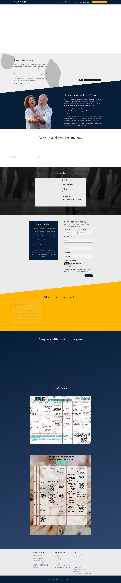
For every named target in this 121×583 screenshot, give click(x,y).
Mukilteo (44, 565)
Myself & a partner (76, 263)
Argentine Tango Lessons (63, 565)
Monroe (40, 565)
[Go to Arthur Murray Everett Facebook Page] (43, 552)
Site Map (76, 571)
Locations (68, 2)
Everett (34, 564)
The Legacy (77, 561)
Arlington (39, 562)
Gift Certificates (85, 2)
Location (67, 252)
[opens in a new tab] (60, 422)
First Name (68, 229)
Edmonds (48, 562)
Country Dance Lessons (62, 567)
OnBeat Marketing (67, 579)
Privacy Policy (78, 567)
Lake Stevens (40, 564)
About (75, 2)
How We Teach (78, 557)
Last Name (83, 229)
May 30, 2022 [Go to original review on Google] (22, 305)
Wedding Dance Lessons (62, 559)
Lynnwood (46, 564)
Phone (66, 245)
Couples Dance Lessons (62, 557)
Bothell (43, 562)
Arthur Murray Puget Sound (82, 573)
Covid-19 (76, 565)
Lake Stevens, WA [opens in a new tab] (87, 101)
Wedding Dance (69, 266)
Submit (88, 275)
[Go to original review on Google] (41, 305)
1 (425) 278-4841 (67, 192)
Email (66, 237)
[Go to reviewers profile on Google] (17, 305)
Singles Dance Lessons (62, 555)
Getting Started (58, 2)
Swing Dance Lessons (61, 563)
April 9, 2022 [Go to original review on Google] (51, 305)
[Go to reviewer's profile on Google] (46, 305)
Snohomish (36, 567)
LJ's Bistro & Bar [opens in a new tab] (93, 103)
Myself (67, 263)
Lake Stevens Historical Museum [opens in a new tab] (75, 103)
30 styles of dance (95, 118)
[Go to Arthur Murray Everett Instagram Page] (45, 552)
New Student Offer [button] (99, 2)
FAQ (75, 559)
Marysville (35, 565)
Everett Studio (37, 552)
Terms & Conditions (80, 569)
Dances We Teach (79, 555)
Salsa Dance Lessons (61, 561)
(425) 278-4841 (37, 555)
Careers (76, 563)
